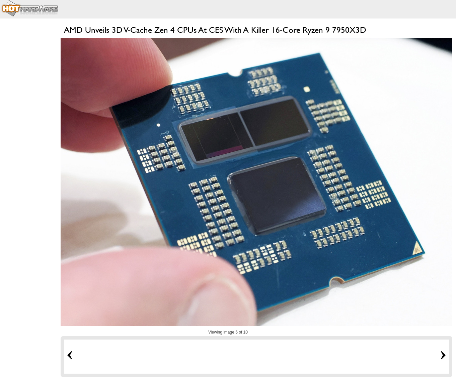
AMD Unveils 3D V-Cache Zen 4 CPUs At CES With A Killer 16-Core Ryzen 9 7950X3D (215, 30)
